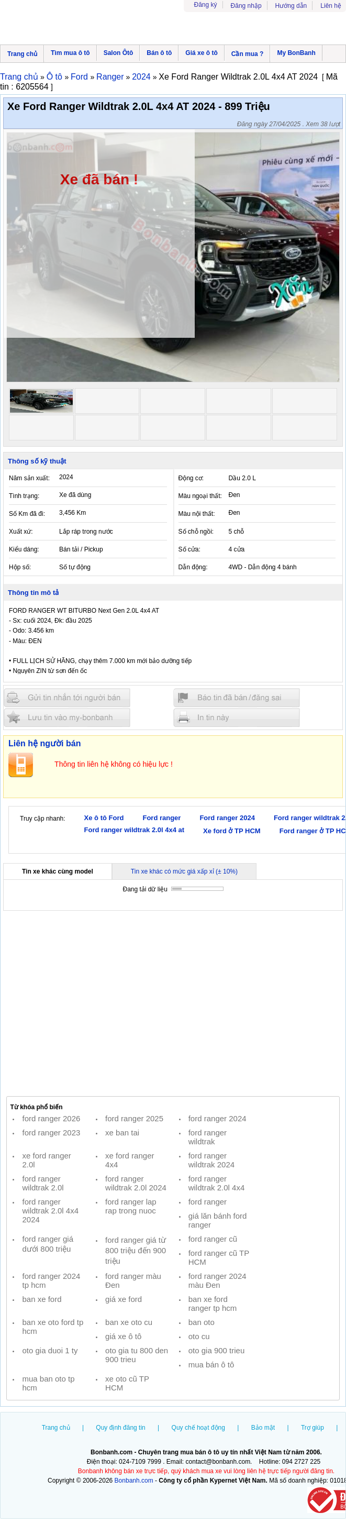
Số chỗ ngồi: (196, 531)
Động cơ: (191, 478)
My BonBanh (296, 53)
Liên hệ (330, 5)
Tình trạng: (24, 496)
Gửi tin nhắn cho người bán (67, 698)
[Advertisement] (173, 1003)
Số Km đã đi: (27, 513)
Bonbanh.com (134, 1480)
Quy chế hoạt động (198, 1427)
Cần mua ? (247, 54)
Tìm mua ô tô (70, 53)
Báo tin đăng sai (236, 698)
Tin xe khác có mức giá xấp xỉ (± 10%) (184, 871)
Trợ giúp (312, 1427)
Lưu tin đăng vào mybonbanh (67, 717)
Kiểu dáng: (24, 549)
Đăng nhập (246, 5)
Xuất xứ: (21, 531)
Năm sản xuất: (29, 478)
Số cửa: (189, 549)
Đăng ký (205, 4)
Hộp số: (20, 567)
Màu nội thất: (196, 513)
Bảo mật (263, 1427)
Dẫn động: (193, 567)
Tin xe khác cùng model (57, 871)
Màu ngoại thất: (200, 496)
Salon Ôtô (118, 53)
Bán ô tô (159, 53)
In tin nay (236, 717)
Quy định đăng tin (120, 1427)
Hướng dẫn (291, 5)
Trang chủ (22, 54)
